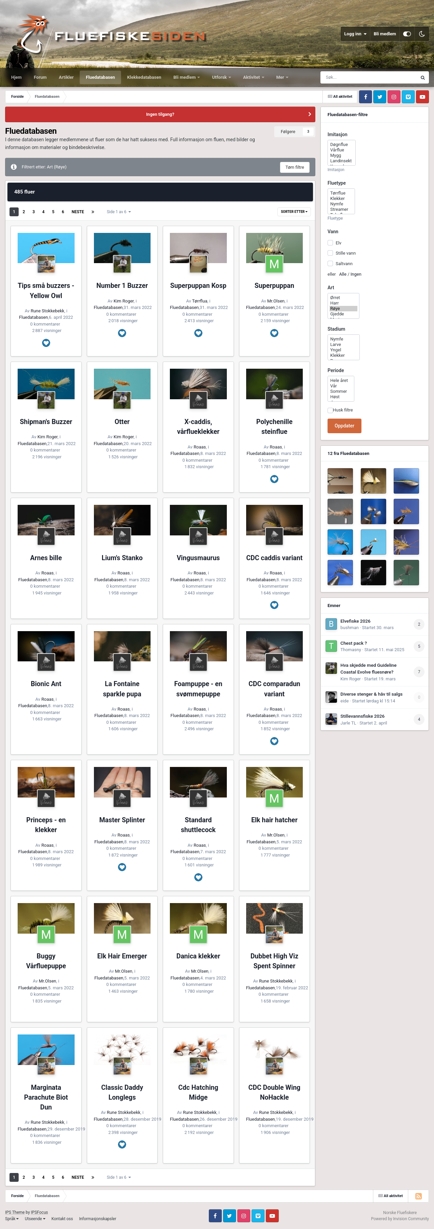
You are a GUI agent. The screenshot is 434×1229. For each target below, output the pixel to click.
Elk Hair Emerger (122, 956)
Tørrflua (200, 301)
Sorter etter (294, 212)
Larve (344, 344)
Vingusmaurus (198, 558)
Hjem (16, 77)
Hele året (341, 380)
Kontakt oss (62, 1218)
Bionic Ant (46, 684)
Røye (343, 308)
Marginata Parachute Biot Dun (46, 1098)
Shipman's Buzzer (46, 422)
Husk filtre (343, 409)
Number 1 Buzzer (122, 286)
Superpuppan (274, 286)
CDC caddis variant (274, 558)
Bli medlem (385, 33)
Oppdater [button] (344, 425)
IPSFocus (39, 1212)
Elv (338, 242)
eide (344, 700)
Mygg (342, 155)
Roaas (200, 447)
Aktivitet (252, 77)
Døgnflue (342, 144)
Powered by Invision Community (400, 1218)
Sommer (341, 391)
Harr (343, 303)
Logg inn (355, 34)
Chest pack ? (353, 643)
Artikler (66, 77)
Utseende (35, 1218)
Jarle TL (348, 723)
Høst (341, 397)
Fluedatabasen (100, 77)
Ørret (343, 297)
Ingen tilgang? (160, 114)
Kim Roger (124, 301)
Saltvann (344, 263)
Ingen (356, 274)
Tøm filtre (294, 167)
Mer (280, 77)
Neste (78, 211)
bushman (349, 627)
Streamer (341, 209)
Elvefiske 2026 (355, 621)
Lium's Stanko (122, 558)
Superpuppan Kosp (198, 286)
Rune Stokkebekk (47, 310)
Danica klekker (198, 956)
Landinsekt (342, 161)
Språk (12, 1218)
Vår (341, 386)
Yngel (344, 350)
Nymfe (341, 204)
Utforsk (220, 77)
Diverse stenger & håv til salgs (371, 694)
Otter (122, 422)
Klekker (341, 198)
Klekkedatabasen (144, 77)
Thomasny (350, 649)
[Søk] (357, 77)
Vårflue (342, 150)
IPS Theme (15, 1212)
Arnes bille (46, 558)
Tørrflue (341, 193)
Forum (40, 77)
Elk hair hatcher (274, 820)
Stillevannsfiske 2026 (362, 716)
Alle (343, 274)
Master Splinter (122, 820)
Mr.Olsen (275, 301)
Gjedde (343, 314)
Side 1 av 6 (119, 211)
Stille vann (346, 253)
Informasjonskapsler (97, 1218)
